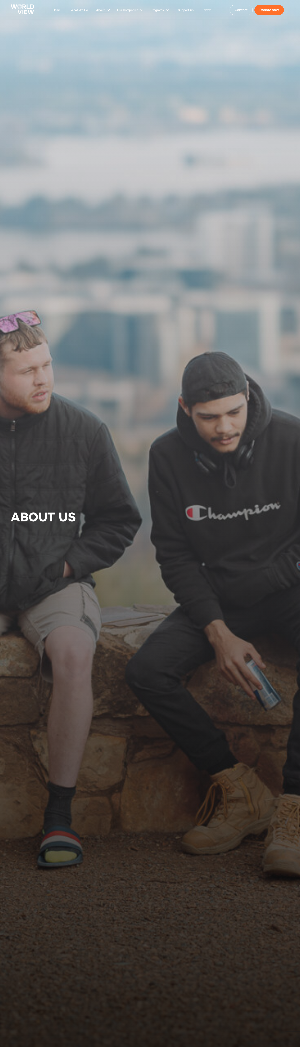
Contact (241, 10)
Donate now (269, 10)
